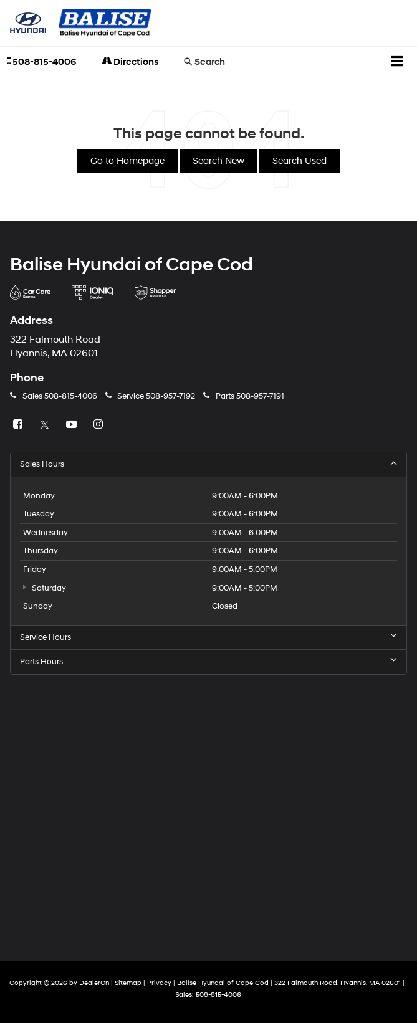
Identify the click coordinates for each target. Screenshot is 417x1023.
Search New (218, 161)
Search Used (299, 161)
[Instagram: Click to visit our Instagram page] (99, 425)
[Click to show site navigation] (397, 62)
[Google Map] (208, 808)
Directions (130, 62)
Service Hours (208, 637)
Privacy (159, 983)
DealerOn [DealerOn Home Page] (94, 983)
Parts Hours (208, 661)
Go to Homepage (127, 161)
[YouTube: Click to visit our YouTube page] (72, 425)
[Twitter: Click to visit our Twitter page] (46, 425)
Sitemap (128, 983)
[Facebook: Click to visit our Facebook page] (19, 425)
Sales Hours (208, 464)
